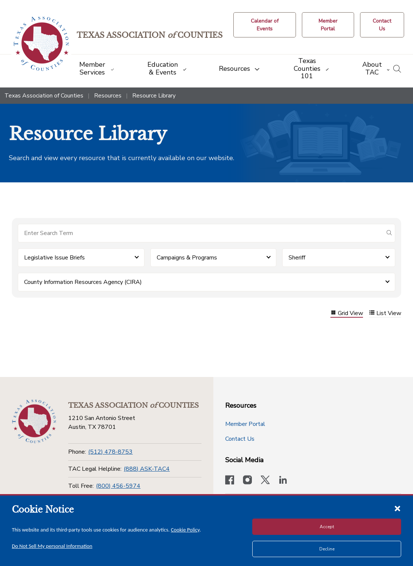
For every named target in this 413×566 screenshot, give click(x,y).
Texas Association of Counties (43, 96)
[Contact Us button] (382, 24)
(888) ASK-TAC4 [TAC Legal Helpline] (147, 469)
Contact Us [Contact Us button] (239, 439)
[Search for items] (200, 233)
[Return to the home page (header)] (41, 44)
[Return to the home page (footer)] (34, 421)
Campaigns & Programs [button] (187, 258)
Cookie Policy (185, 529)
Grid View (346, 313)
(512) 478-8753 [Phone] (110, 452)
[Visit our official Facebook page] (229, 480)
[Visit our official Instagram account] (247, 480)
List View (385, 313)
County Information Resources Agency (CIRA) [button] (83, 282)
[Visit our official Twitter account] (265, 480)
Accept (327, 527)
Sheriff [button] (297, 258)
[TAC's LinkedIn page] (283, 480)
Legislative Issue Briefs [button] (54, 258)
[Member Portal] (328, 24)
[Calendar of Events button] (264, 24)
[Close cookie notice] (397, 508)
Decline (326, 549)
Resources (107, 96)
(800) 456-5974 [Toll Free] (118, 486)
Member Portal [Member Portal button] (245, 424)
